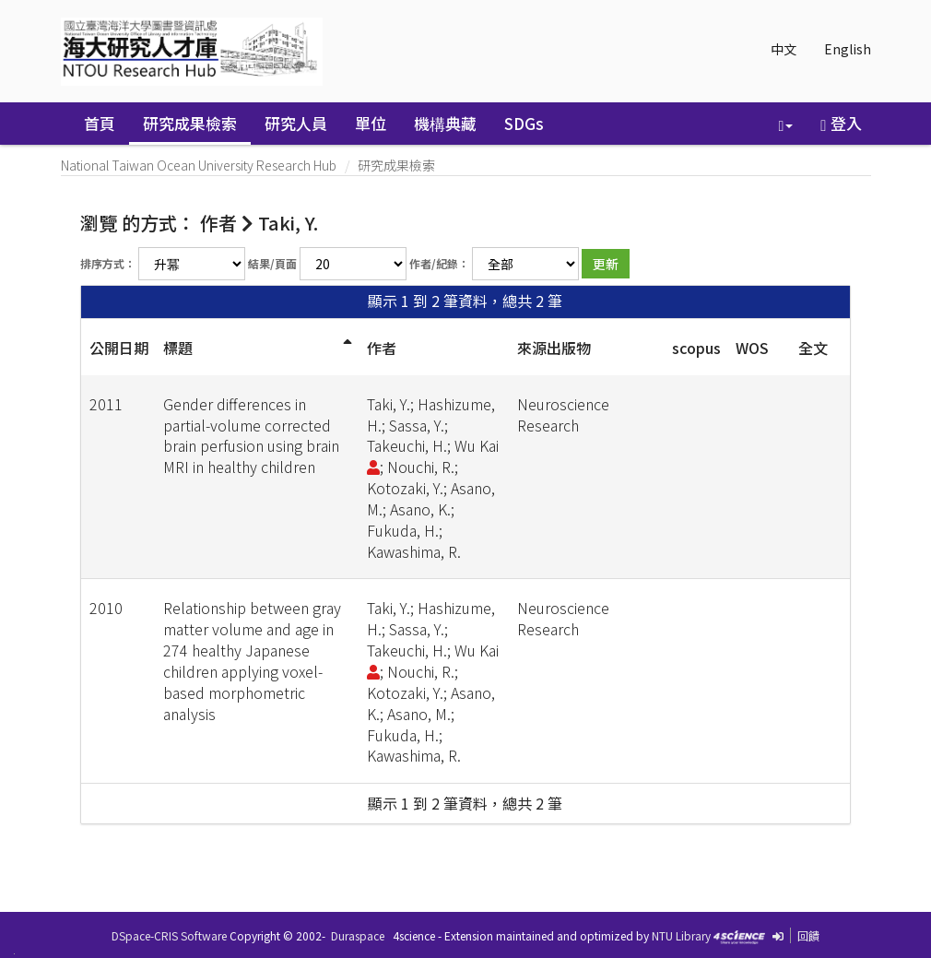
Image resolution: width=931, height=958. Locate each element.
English (847, 49)
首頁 (99, 123)
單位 (370, 123)
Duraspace (357, 935)
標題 (178, 348)
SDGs (524, 123)
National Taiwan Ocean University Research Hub (198, 165)
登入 (840, 123)
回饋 (808, 935)
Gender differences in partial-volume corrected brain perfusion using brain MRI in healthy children (251, 436)
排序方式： (108, 263)
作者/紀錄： (439, 263)
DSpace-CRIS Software (169, 935)
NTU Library (681, 935)
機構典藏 (445, 123)
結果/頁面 (272, 263)
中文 (783, 49)
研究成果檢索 (190, 123)
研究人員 (296, 123)
